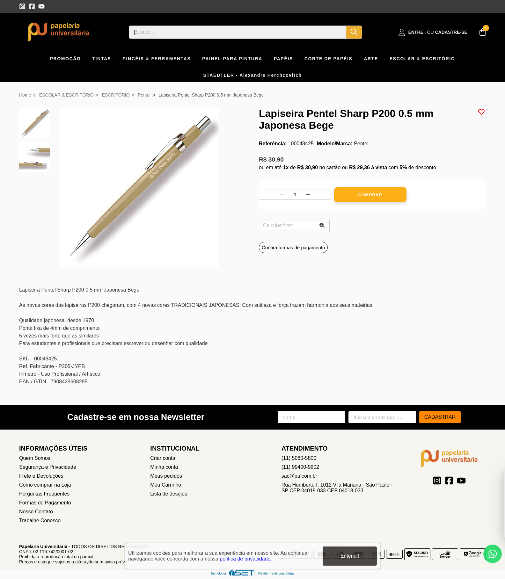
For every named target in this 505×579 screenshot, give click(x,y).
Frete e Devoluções (41, 476)
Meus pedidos (166, 476)
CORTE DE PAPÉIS (328, 58)
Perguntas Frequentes (44, 493)
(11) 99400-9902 (300, 467)
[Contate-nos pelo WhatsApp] (492, 554)
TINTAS (101, 58)
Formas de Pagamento (45, 502)
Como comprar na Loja (45, 485)
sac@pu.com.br (299, 476)
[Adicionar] (308, 194)
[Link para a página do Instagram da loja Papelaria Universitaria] (22, 6)
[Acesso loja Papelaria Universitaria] (433, 32)
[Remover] (282, 194)
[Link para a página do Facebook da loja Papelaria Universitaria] (32, 6)
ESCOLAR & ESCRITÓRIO (422, 58)
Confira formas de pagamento (293, 247)
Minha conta (164, 467)
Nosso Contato (36, 511)
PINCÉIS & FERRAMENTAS (157, 58)
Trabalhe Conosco (40, 520)
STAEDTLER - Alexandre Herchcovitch (252, 75)
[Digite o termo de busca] (237, 32)
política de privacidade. (246, 558)
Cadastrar (440, 417)
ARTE (371, 58)
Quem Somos (34, 458)
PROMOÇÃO (65, 58)
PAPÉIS (283, 58)
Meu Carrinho (165, 485)
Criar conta (162, 458)
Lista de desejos (168, 493)
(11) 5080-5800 (299, 458)
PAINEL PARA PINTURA (232, 58)
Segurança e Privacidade (47, 467)
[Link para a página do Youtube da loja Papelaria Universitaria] (41, 6)
